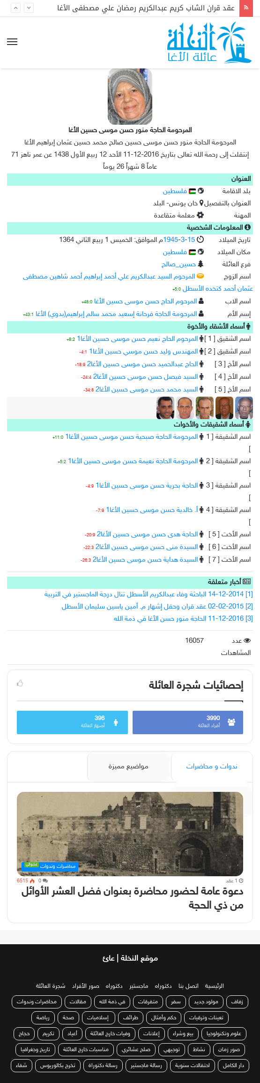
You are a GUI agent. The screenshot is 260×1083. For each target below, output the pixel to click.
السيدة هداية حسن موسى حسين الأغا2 (145, 560)
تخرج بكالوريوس (57, 1065)
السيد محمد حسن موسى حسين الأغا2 (147, 390)
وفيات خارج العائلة (110, 1033)
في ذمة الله (112, 1002)
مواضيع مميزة (129, 767)
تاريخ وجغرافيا (35, 1049)
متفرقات (148, 1002)
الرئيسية (214, 986)
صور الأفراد (85, 986)
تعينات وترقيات (206, 1018)
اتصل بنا (188, 986)
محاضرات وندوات (37, 1002)
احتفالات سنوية (192, 1065)
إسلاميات (98, 1018)
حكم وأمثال (163, 1018)
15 (191, 240)
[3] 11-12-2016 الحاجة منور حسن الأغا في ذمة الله (183, 619)
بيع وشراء (183, 1033)
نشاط (199, 1049)
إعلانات (151, 1033)
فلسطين (179, 192)
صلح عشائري (136, 1049)
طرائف (130, 1018)
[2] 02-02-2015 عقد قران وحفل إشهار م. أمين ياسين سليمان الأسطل (157, 607)
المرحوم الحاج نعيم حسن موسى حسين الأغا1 (137, 339)
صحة (68, 1018)
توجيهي (171, 1049)
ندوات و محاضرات (212, 767)
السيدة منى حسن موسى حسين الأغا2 (147, 547)
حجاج (24, 1033)
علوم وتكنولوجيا (224, 1033)
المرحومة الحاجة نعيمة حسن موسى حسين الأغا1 (133, 462)
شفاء (21, 1065)
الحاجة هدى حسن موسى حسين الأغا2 (147, 535)
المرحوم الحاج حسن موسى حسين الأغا (145, 302)
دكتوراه (163, 986)
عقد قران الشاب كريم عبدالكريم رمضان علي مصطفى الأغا (146, 8)
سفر (176, 1002)
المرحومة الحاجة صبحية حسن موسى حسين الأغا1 (131, 437)
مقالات (78, 1002)
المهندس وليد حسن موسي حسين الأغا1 (143, 352)
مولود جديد (206, 1002)
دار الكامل (233, 1065)
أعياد (72, 1033)
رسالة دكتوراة (103, 1065)
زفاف (237, 1002)
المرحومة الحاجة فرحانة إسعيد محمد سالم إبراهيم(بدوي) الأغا (116, 314)
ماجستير (139, 986)
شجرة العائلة (51, 986)
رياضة (43, 1018)
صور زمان (229, 1049)
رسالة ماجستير (146, 1065)
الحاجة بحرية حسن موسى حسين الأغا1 (147, 486)
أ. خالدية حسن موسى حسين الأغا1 (152, 510)
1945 (170, 240)
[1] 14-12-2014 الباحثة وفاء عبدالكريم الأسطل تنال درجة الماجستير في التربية (149, 595)
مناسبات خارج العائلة (86, 1049)
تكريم (48, 1033)
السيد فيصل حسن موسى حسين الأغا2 (145, 377)
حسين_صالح (179, 265)
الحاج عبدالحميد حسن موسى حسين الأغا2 (142, 365)
